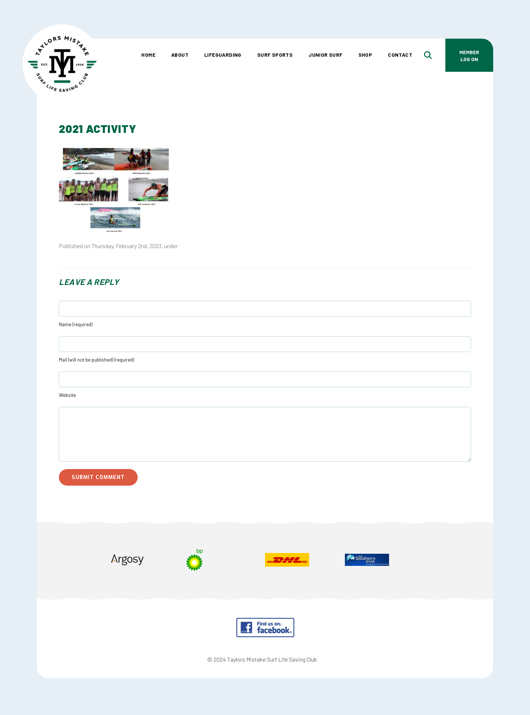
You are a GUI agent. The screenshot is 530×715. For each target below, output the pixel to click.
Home (148, 55)
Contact (400, 55)
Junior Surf (325, 55)
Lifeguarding (222, 55)
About (179, 55)
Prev (72, 561)
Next (458, 561)
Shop (365, 55)
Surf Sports (275, 55)
